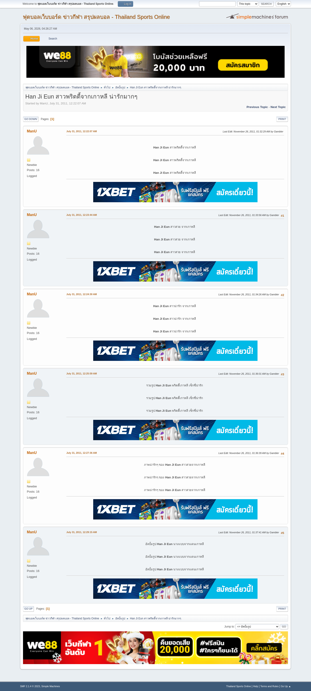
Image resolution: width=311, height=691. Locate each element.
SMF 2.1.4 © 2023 (30, 686)
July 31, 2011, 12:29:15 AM (81, 532)
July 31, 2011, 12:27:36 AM (81, 452)
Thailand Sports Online (238, 686)
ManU (32, 131)
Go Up (28, 608)
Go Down (30, 119)
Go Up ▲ (286, 686)
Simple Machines (50, 686)
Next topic (278, 107)
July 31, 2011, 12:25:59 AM (81, 373)
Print (282, 119)
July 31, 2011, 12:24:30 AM (81, 294)
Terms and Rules (269, 686)
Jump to (229, 626)
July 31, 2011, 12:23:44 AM (81, 215)
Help (255, 686)
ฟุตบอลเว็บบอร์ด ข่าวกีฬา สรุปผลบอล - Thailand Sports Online (96, 17)
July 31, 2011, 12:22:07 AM (81, 131)
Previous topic (257, 107)
